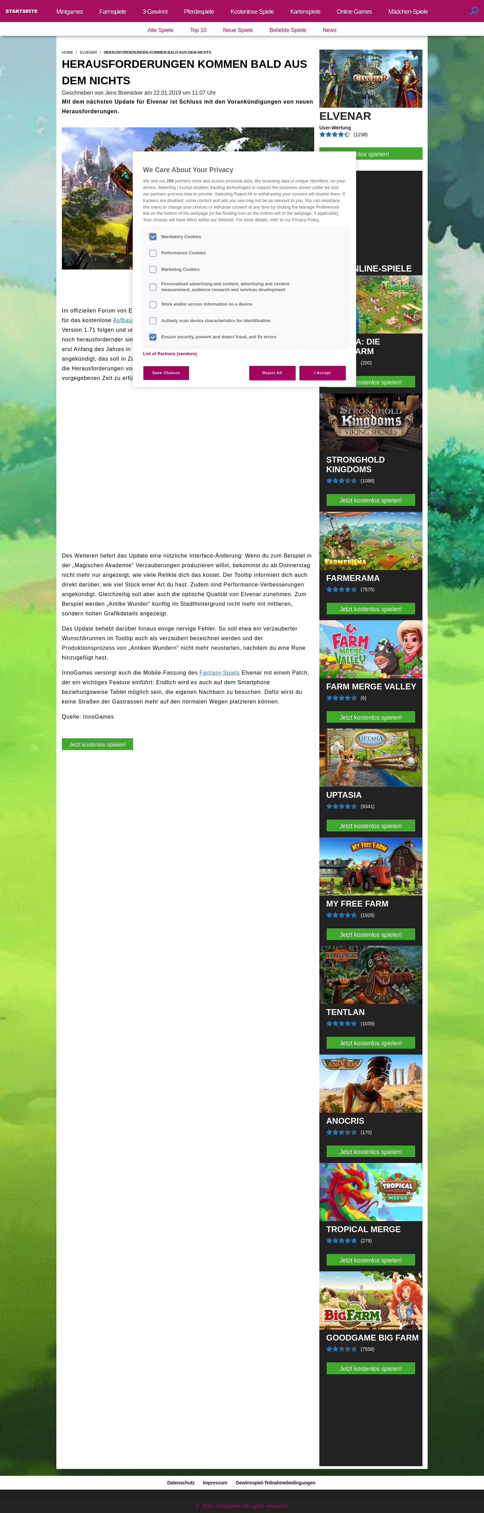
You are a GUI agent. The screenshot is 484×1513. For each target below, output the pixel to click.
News (330, 30)
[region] (244, 269)
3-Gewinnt (155, 11)
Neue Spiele (238, 30)
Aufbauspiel (129, 320)
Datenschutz (181, 1482)
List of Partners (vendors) (170, 353)
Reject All (272, 373)
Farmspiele (112, 11)
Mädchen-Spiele (408, 11)
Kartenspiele (305, 11)
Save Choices (166, 373)
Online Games (354, 11)
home (67, 52)
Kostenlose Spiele (252, 11)
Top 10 (198, 30)
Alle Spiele (160, 30)
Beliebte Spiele (288, 30)
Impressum (215, 1482)
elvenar (88, 52)
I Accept (322, 373)
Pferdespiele (199, 11)
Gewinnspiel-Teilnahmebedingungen (275, 1482)
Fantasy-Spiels (219, 673)
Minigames (69, 11)
